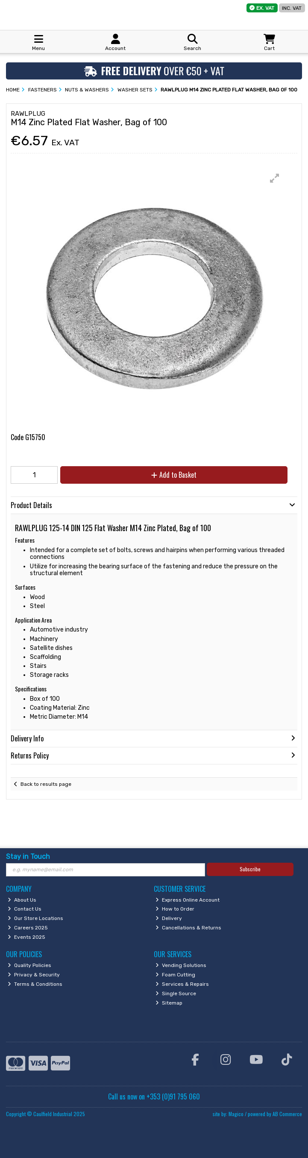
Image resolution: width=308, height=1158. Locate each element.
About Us (22, 900)
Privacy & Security (34, 975)
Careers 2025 (28, 928)
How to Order (174, 909)
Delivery (168, 918)
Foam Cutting (175, 975)
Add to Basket (174, 475)
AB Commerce (287, 1113)
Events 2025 (26, 937)
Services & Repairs (182, 984)
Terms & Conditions (35, 984)
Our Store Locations (35, 918)
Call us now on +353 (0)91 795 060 (154, 1096)
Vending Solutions (180, 965)
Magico (236, 1113)
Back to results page (46, 784)
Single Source (175, 993)
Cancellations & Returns (188, 928)
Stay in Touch (28, 856)
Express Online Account (187, 900)
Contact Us (24, 909)
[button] (275, 178)
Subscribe (250, 869)
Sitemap (168, 1003)
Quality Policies (29, 965)
